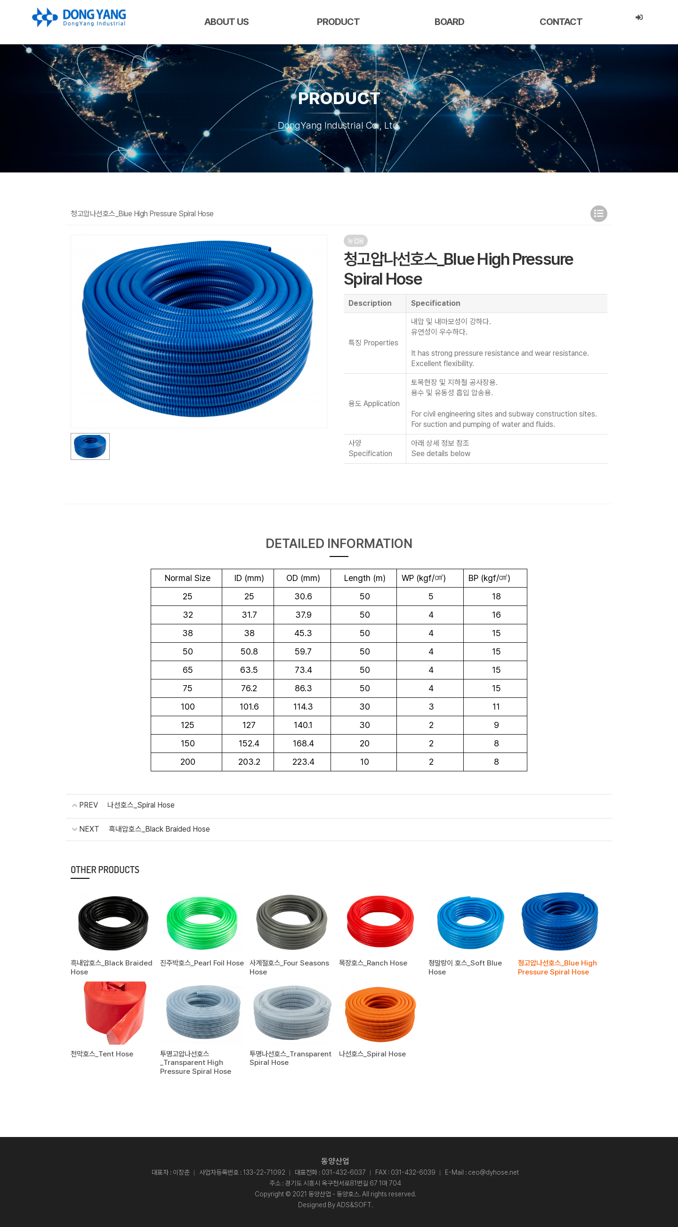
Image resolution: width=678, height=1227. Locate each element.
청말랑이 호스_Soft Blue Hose (464, 966)
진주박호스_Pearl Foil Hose (202, 962)
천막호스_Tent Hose (102, 1052)
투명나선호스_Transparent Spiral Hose (290, 1056)
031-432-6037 (344, 1170)
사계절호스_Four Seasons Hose (289, 966)
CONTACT (561, 21)
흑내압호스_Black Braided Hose (159, 828)
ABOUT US (226, 21)
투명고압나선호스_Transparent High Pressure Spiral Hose (195, 1060)
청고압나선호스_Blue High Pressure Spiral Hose (557, 966)
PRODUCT (337, 21)
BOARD (449, 21)
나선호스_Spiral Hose (141, 805)
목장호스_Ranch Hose (373, 962)
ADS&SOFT (354, 1202)
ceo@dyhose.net (493, 1170)
